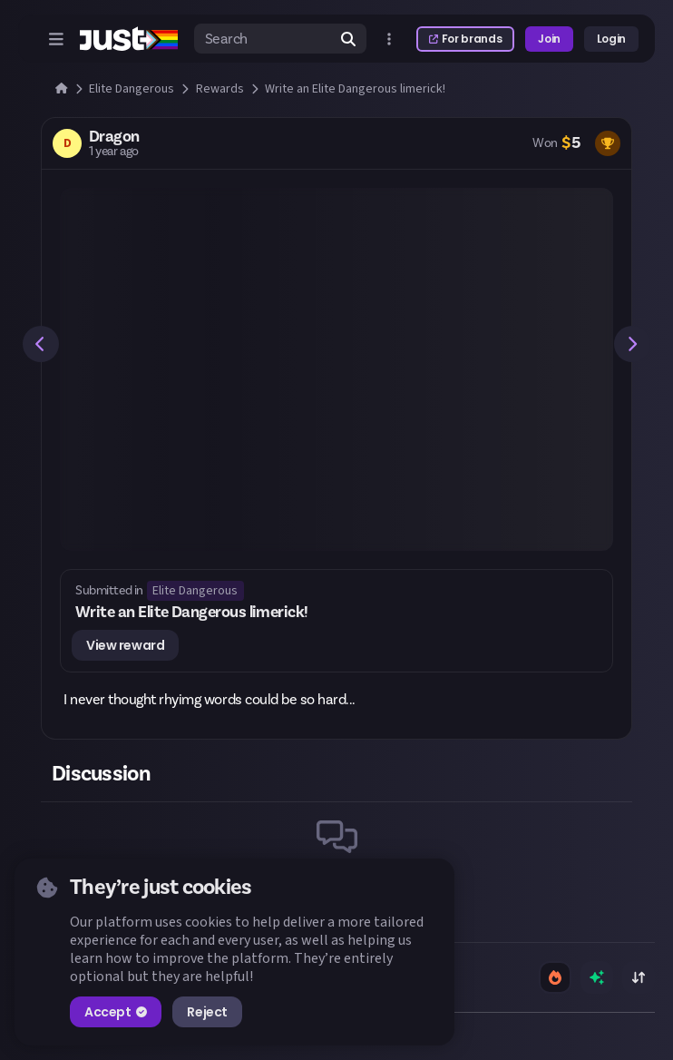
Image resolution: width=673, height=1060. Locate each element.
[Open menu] (56, 39)
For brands (465, 38)
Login (611, 38)
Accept (115, 1012)
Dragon (114, 137)
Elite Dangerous (195, 591)
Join (549, 38)
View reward (125, 645)
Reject (207, 1012)
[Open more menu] (389, 39)
